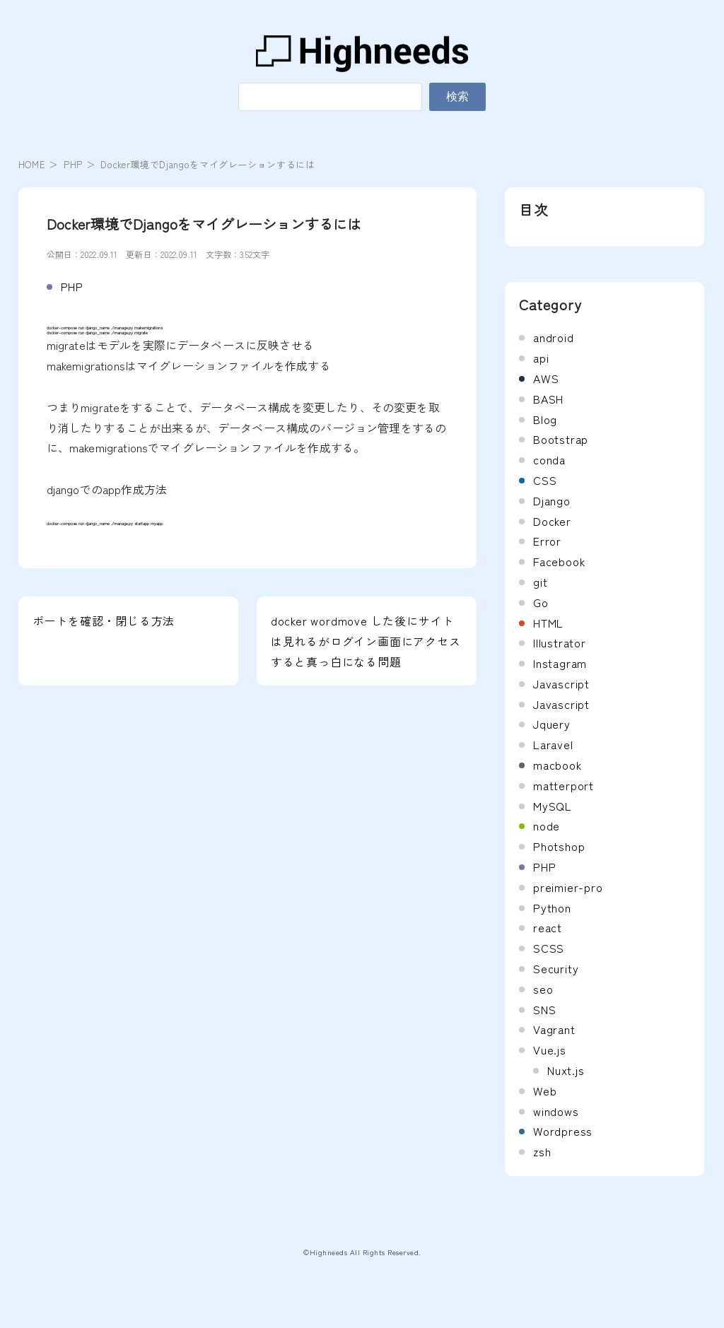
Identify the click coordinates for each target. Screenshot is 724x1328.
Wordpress (562, 1130)
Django (552, 500)
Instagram (560, 662)
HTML (548, 622)
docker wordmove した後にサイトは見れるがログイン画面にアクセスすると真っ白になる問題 (366, 641)
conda (549, 459)
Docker (552, 520)
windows (556, 1111)
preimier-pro (568, 887)
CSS (544, 479)
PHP (73, 164)
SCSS (548, 947)
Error (547, 540)
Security (555, 968)
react (547, 927)
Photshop (559, 846)
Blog (545, 419)
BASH (548, 398)
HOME (32, 164)
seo (543, 988)
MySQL (552, 805)
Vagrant (554, 1029)
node (546, 825)
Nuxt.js (566, 1070)
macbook (557, 764)
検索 (457, 96)
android (553, 337)
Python (552, 907)
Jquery (552, 723)
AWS (546, 378)
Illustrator (559, 642)
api (541, 357)
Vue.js (549, 1049)
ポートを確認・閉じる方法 (104, 620)
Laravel (553, 744)
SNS (544, 1009)
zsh (542, 1151)
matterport (563, 785)
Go (541, 602)
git (540, 581)
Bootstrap (560, 438)
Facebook (559, 561)
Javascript (561, 683)
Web (544, 1090)
